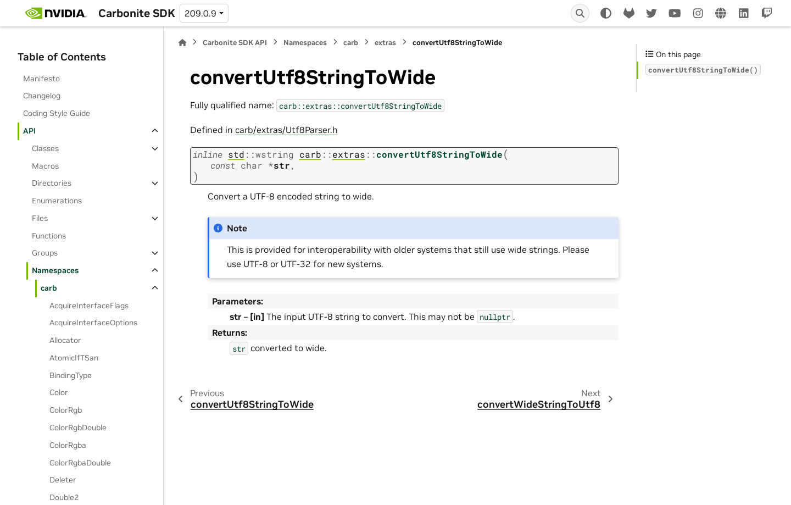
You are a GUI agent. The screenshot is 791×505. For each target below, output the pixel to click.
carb (49, 288)
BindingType (70, 375)
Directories (51, 183)
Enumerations (57, 201)
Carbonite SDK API (235, 42)
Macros (45, 166)
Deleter (62, 480)
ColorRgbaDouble (80, 463)
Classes (45, 148)
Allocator (65, 340)
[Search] (580, 13)
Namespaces (55, 270)
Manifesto (41, 79)
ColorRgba (67, 445)
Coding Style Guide (56, 113)
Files (40, 218)
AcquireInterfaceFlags (89, 305)
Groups (45, 253)
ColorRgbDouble (78, 427)
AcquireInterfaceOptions (93, 323)
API (29, 131)
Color (58, 392)
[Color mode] (605, 13)
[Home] (182, 42)
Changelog (41, 96)
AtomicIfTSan (73, 358)
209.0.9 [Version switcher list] (200, 13)
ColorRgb (65, 410)
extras (385, 42)
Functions (49, 236)
